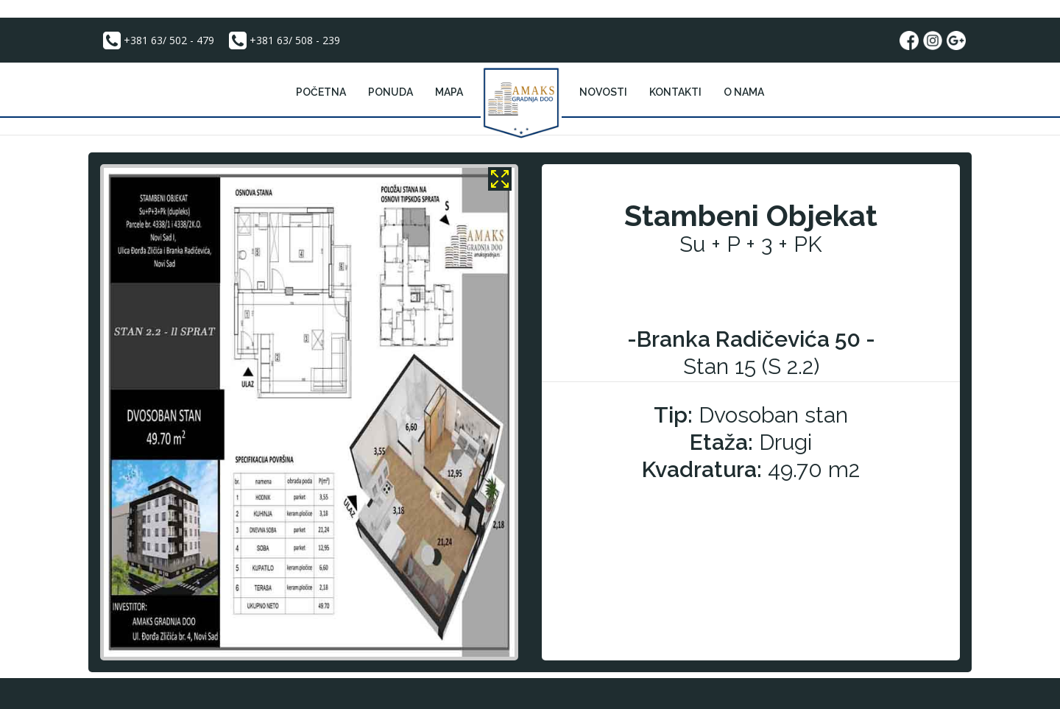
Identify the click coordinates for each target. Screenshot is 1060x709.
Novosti (603, 92)
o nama (744, 92)
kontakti (675, 92)
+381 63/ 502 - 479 (157, 40)
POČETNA (321, 92)
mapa (449, 92)
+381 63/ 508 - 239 (283, 40)
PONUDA (390, 92)
